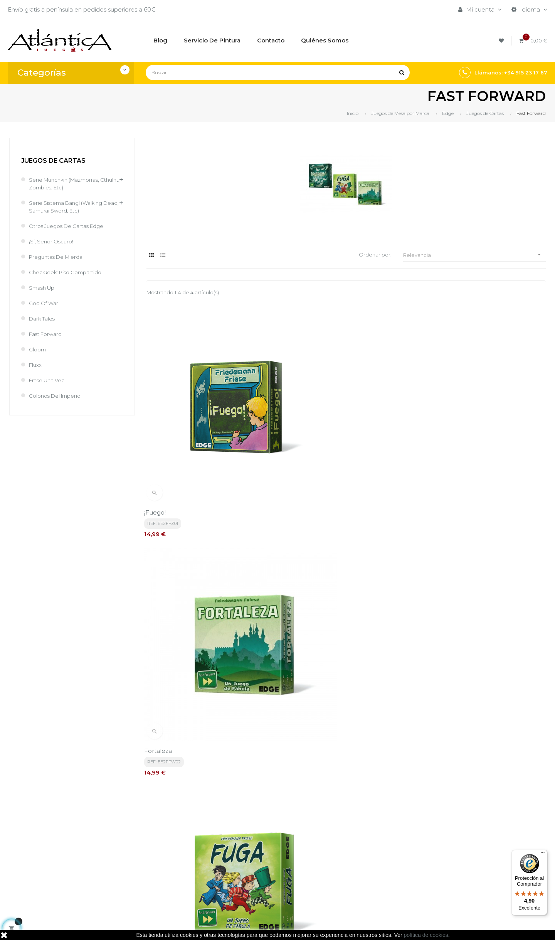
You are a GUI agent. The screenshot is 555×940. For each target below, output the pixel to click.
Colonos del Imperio (58, 395)
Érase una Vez (49, 380)
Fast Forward (48, 334)
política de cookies (426, 935)
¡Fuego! (157, 446)
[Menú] (542, 854)
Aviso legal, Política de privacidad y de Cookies (271, 851)
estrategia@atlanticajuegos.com (54, 877)
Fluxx (36, 364)
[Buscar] (278, 72)
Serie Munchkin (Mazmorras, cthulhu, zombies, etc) (69, 183)
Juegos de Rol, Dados (360, 847)
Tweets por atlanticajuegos (459, 832)
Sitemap (341, 873)
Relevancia (474, 255)
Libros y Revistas (352, 860)
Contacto (250, 881)
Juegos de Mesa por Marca (368, 834)
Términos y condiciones (270, 834)
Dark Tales (44, 318)
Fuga (427, 446)
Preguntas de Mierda (59, 256)
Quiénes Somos (260, 868)
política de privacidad (176, 763)
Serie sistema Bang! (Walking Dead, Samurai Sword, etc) (70, 206)
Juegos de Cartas (53, 160)
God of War (45, 303)
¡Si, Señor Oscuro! (53, 241)
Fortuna (158, 617)
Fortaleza (297, 446)
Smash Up (44, 287)
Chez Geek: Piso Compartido (70, 272)
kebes (165, 926)
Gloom (38, 349)
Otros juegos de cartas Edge (71, 226)
